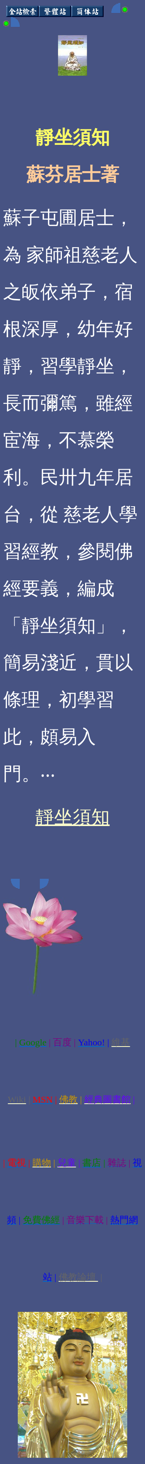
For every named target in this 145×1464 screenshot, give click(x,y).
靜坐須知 (73, 817)
